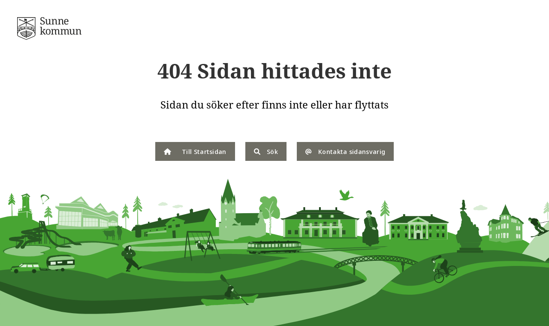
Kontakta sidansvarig (345, 151)
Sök (266, 151)
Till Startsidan (195, 151)
